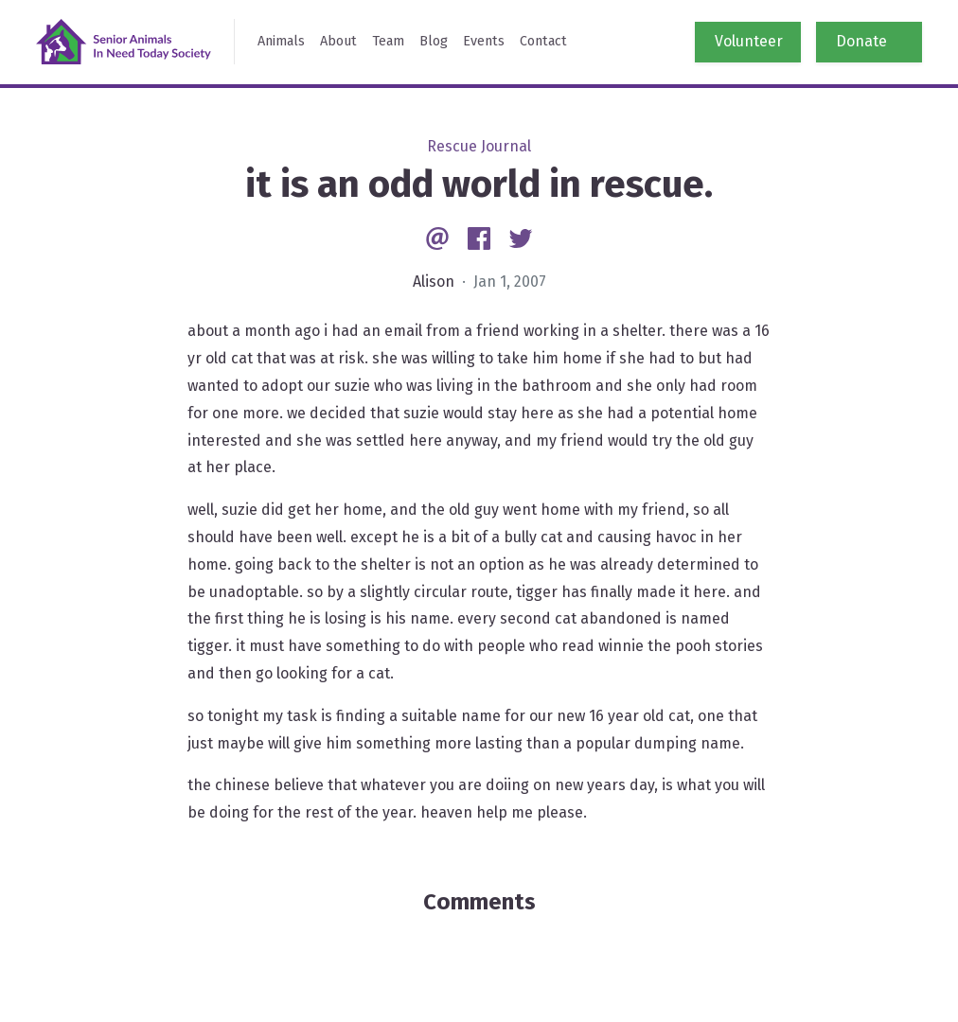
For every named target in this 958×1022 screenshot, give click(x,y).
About (338, 41)
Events (484, 41)
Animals (281, 41)
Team (388, 41)
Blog (433, 41)
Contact (543, 41)
